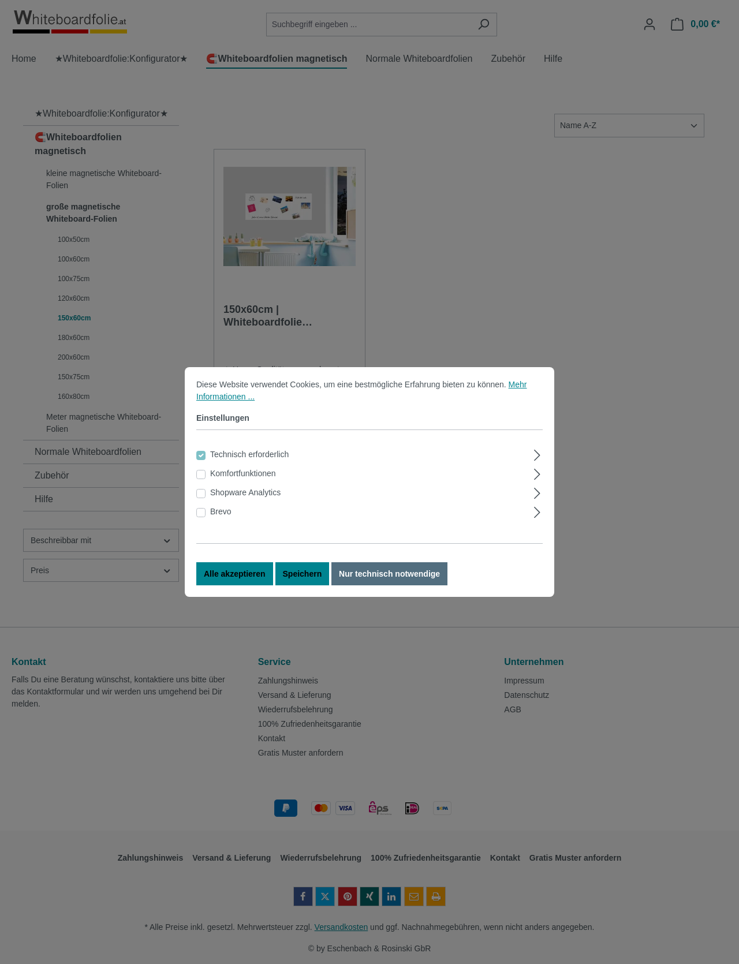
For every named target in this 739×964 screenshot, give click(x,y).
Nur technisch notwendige (389, 580)
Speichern (302, 580)
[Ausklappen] (537, 460)
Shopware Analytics (245, 498)
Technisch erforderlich (249, 460)
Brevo (221, 517)
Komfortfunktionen (243, 479)
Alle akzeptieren (235, 580)
